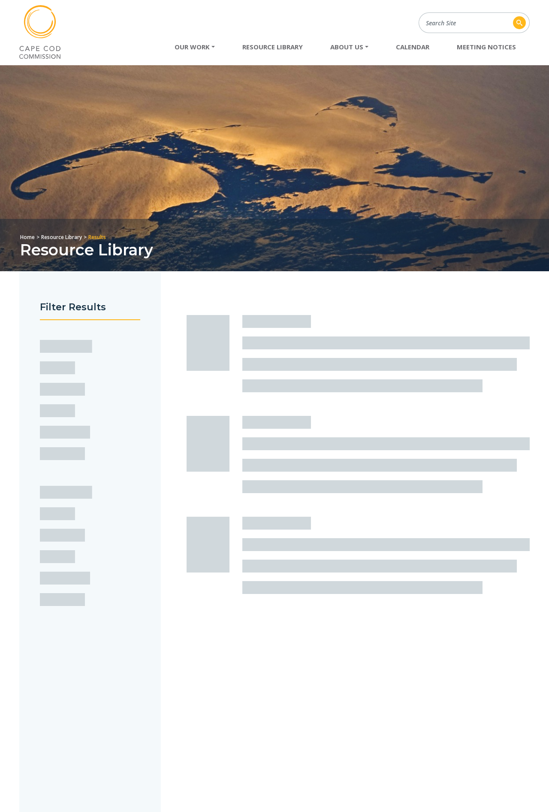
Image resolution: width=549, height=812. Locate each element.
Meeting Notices (486, 46)
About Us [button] (346, 46)
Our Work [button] (192, 46)
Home (27, 237)
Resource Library (272, 46)
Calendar (412, 46)
